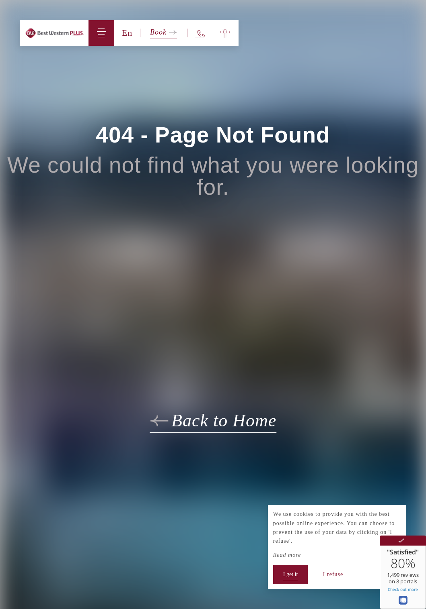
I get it (290, 574)
